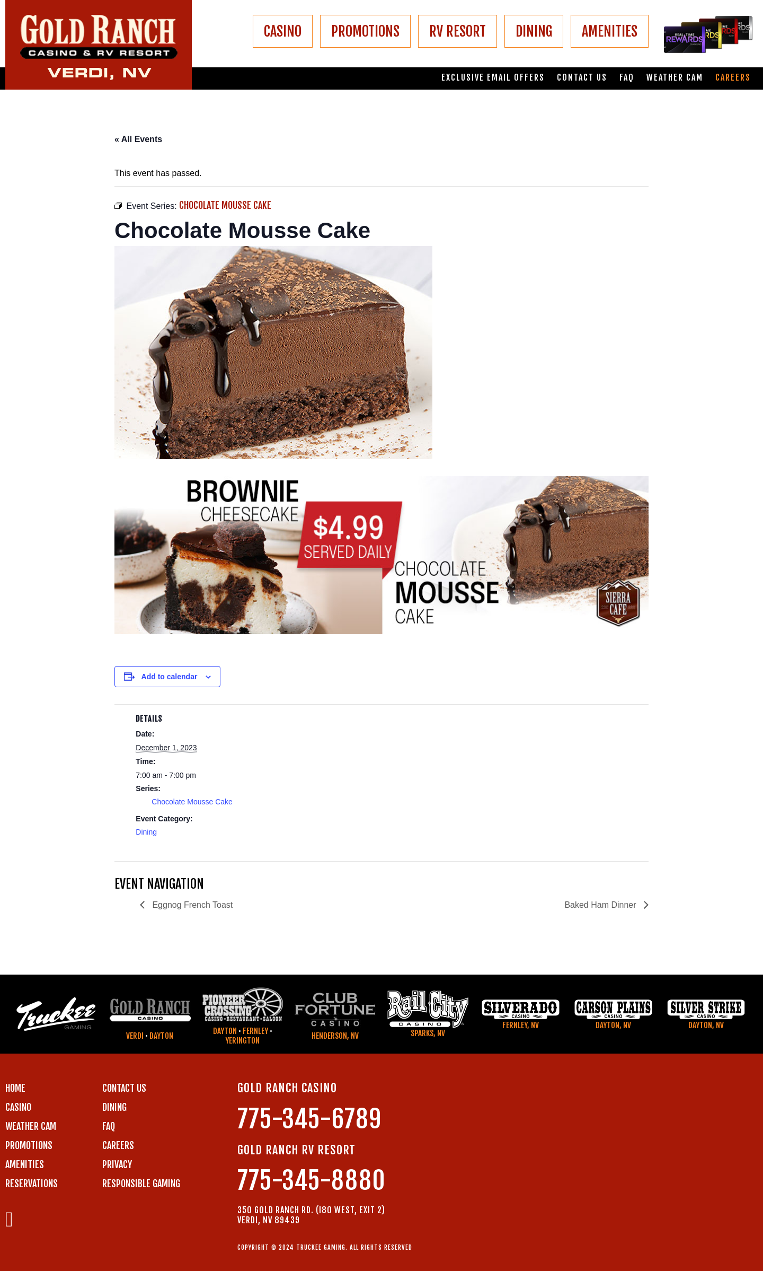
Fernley (255, 1031)
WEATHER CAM (30, 1126)
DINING (534, 31)
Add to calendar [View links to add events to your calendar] (169, 676)
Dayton (161, 1036)
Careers (733, 77)
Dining (146, 832)
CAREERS (118, 1145)
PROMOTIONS (365, 31)
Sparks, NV (428, 1033)
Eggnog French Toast (191, 904)
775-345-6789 (309, 1119)
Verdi (135, 1036)
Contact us (582, 77)
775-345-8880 (311, 1180)
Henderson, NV (335, 1036)
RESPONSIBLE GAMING (141, 1183)
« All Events (138, 139)
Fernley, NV (520, 1025)
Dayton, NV (613, 1025)
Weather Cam (674, 77)
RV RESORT (457, 31)
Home (15, 1088)
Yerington (242, 1041)
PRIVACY (117, 1164)
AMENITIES (609, 31)
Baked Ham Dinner (601, 904)
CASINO (282, 31)
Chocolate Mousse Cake (192, 801)
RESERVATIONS (31, 1183)
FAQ (626, 77)
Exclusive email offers (493, 77)
